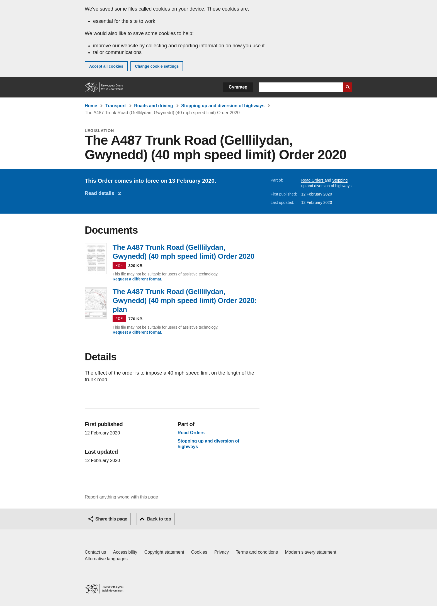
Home (91, 105)
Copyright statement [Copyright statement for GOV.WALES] (164, 552)
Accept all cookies (106, 66)
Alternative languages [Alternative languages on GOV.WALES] (106, 558)
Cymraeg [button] (238, 87)
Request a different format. (137, 279)
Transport (115, 105)
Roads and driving (153, 105)
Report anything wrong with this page (121, 497)
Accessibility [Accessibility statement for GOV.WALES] (125, 552)
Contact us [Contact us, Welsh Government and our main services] (95, 552)
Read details (101, 193)
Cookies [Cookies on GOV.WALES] (199, 552)
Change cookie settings (157, 66)
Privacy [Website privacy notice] (221, 552)
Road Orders (313, 180)
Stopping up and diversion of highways (222, 105)
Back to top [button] (159, 519)
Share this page (111, 519)
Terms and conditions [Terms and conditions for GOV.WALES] (257, 552)
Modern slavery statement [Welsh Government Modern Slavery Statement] (310, 552)
